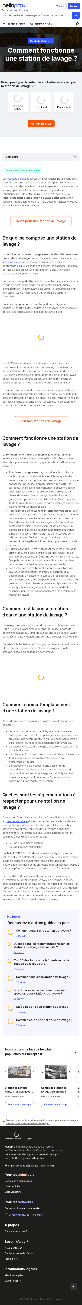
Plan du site (11, 1258)
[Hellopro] (4, 1121)
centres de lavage (17, 821)
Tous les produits (16, 23)
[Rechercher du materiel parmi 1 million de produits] (76, 15)
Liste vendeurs (13, 1191)
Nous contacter (13, 1248)
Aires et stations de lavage (44, 1120)
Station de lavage (68, 1120)
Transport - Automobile (17, 1120)
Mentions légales (14, 1275)
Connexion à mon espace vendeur (23, 1208)
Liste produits (12, 1186)
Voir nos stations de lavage (41, 421)
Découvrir (21, 935)
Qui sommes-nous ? (41, 23)
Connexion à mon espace (18, 1181)
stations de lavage (18, 178)
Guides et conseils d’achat (19, 1253)
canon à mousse (15, 262)
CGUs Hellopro (13, 1280)
